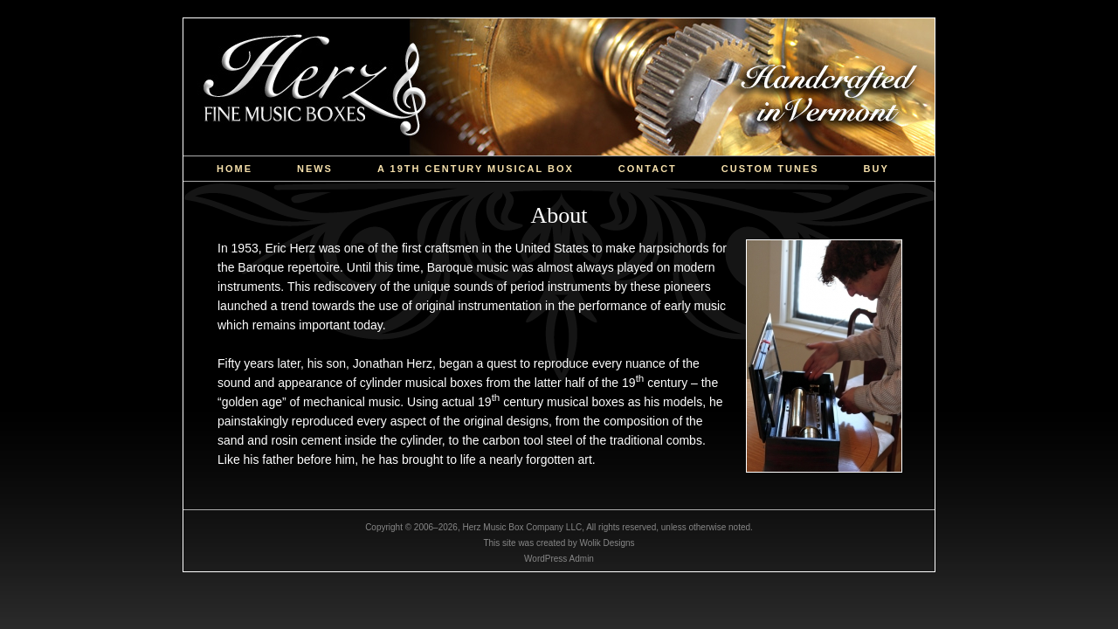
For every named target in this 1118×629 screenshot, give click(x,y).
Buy (876, 168)
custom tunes (770, 168)
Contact (647, 168)
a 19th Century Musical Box (475, 168)
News (315, 168)
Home (234, 168)
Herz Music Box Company (559, 87)
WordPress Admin (559, 558)
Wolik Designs (606, 543)
